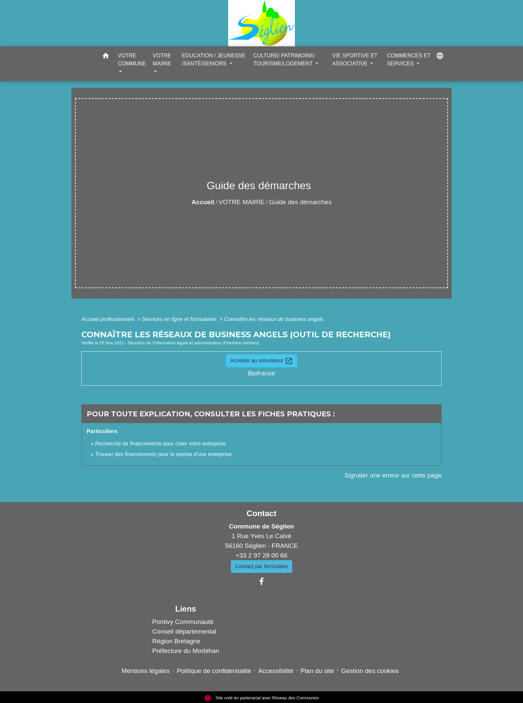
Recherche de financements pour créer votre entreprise (160, 443)
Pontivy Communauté (182, 621)
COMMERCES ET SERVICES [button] (408, 59)
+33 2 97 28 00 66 (261, 555)
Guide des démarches (300, 202)
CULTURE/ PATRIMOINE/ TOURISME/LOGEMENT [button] (284, 59)
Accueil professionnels (108, 319)
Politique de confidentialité (214, 670)
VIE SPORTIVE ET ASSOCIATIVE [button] (354, 59)
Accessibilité (276, 670)
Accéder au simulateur (261, 361)
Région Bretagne (176, 641)
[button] (105, 57)
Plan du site (317, 670)
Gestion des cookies (370, 670)
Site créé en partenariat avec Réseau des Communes (261, 697)
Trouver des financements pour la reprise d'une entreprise (163, 454)
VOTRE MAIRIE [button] (162, 59)
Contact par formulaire (261, 566)
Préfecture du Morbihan (185, 650)
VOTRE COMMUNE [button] (132, 59)
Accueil (202, 202)
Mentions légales (146, 670)
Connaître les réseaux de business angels (274, 319)
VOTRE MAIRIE (242, 202)
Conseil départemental (184, 631)
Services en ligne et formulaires (180, 319)
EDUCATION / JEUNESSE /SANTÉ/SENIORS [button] (213, 59)
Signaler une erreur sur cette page (393, 475)
